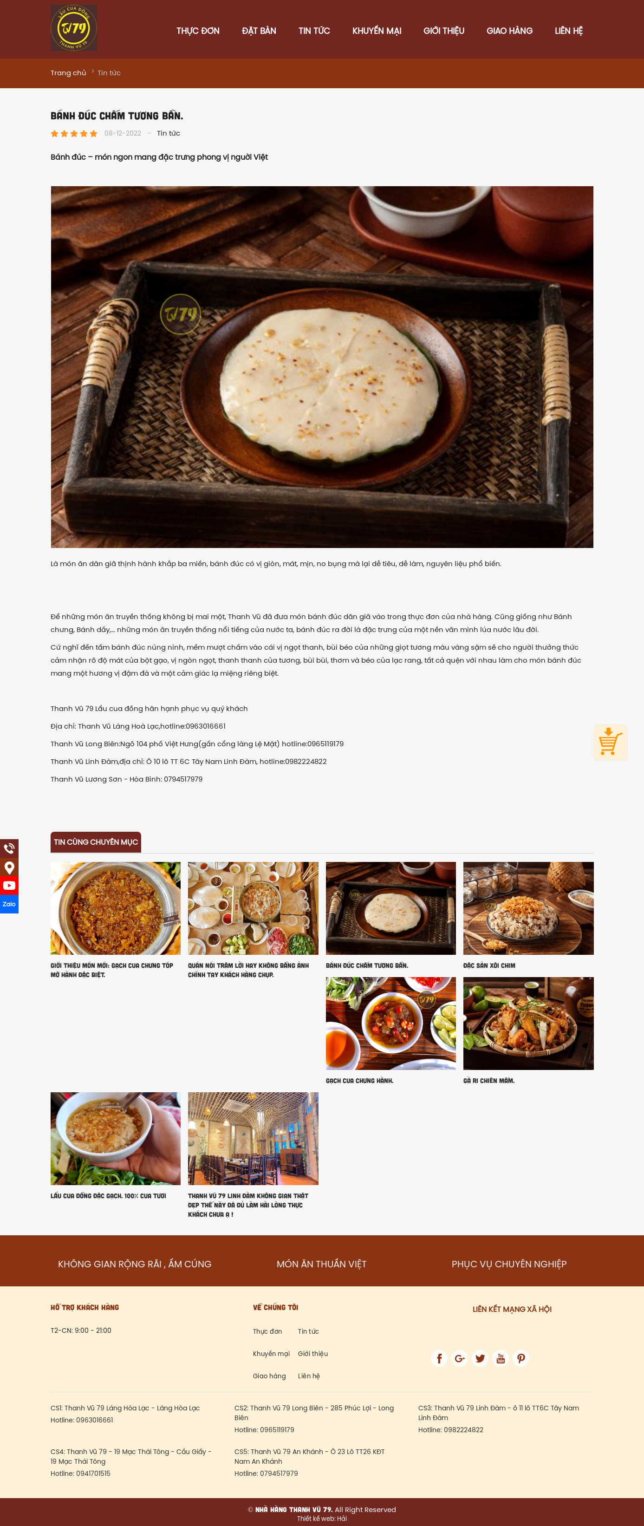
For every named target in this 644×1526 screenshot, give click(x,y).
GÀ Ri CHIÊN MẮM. (488, 1080)
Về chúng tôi (275, 1307)
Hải (341, 1518)
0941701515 (93, 1474)
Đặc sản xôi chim (489, 965)
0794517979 (279, 1474)
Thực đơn (198, 31)
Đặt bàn (259, 31)
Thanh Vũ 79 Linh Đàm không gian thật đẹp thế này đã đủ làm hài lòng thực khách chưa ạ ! (248, 1205)
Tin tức (314, 31)
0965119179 (277, 1431)
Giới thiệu (443, 31)
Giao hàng (510, 31)
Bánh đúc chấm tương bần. (367, 965)
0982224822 (463, 1431)
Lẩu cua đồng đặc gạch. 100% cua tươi (108, 1196)
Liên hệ (569, 31)
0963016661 (94, 1421)
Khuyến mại (376, 31)
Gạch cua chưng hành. (359, 1080)
